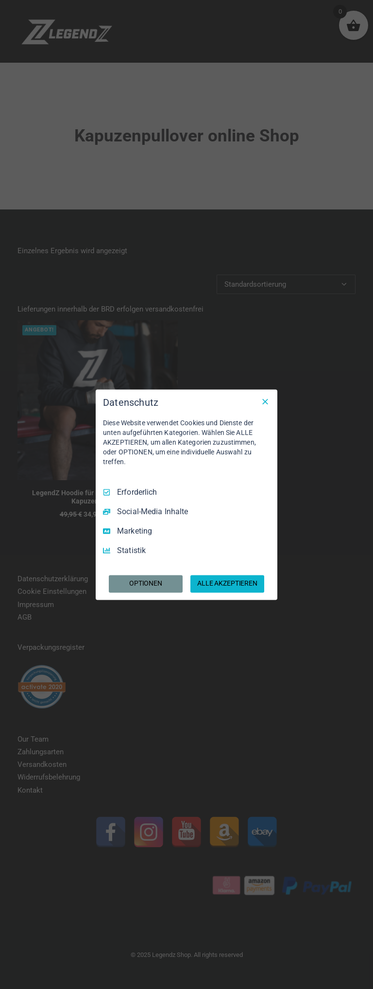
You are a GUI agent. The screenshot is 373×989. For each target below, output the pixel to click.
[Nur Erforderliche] (265, 401)
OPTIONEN (145, 583)
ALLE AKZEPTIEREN (227, 583)
